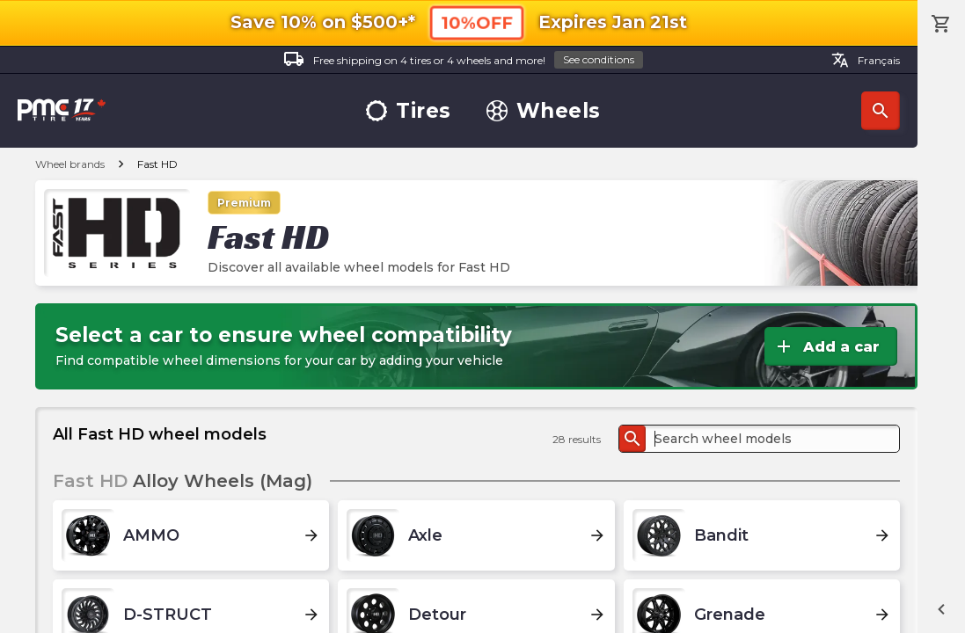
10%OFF (477, 22)
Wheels (543, 111)
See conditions (598, 59)
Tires (408, 111)
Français (865, 60)
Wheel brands (70, 164)
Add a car (826, 346)
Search (880, 110)
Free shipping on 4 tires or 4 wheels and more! (463, 60)
